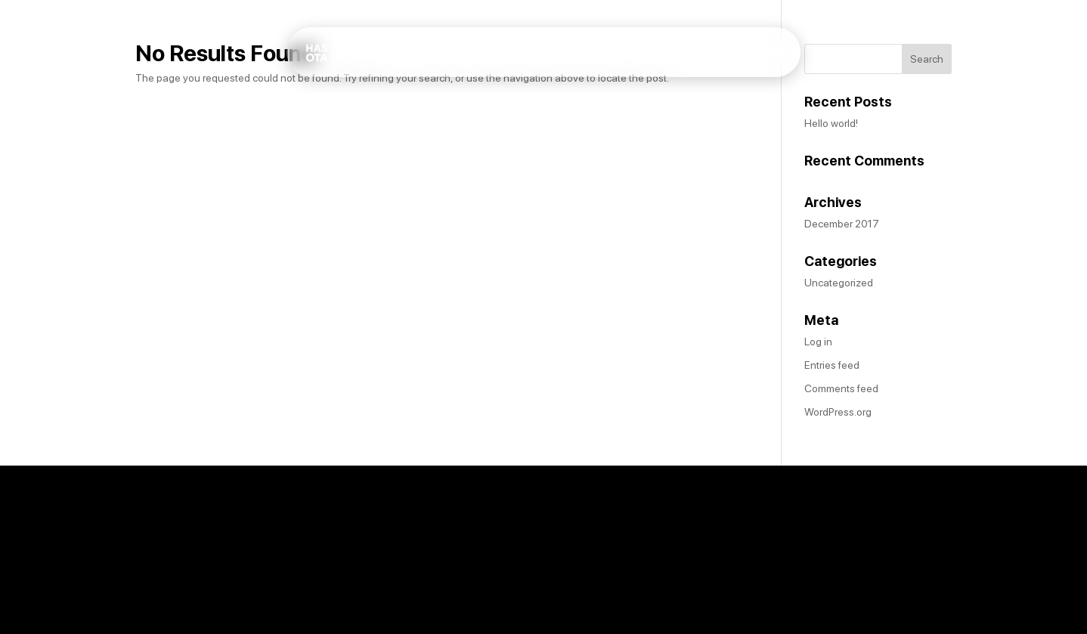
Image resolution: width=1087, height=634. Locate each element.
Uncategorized (838, 283)
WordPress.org (838, 412)
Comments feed (841, 388)
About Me (755, 63)
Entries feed (831, 365)
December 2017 (841, 224)
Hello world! (831, 123)
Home (692, 63)
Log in (818, 342)
